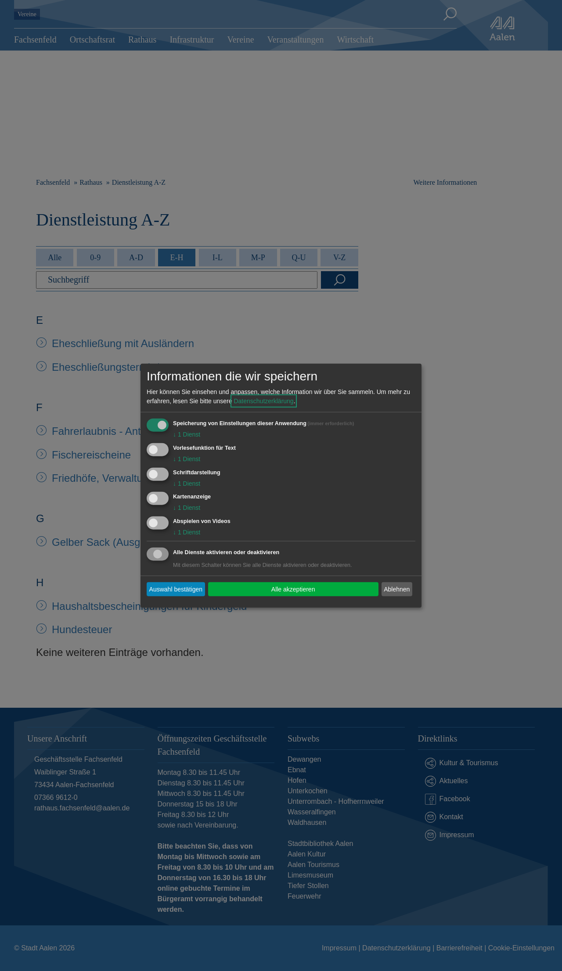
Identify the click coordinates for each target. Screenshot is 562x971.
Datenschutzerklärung (263, 401)
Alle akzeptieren (293, 588)
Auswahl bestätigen (175, 588)
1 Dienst (186, 434)
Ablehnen (397, 588)
